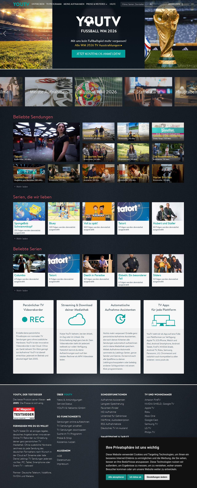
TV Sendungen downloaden (71, 429)
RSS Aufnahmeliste (111, 424)
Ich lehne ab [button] (135, 477)
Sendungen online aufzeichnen (73, 421)
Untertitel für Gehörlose (114, 416)
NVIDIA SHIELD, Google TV (159, 403)
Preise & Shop (64, 438)
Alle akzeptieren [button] (116, 477)
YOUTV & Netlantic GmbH (71, 408)
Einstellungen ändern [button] (157, 477)
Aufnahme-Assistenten (113, 399)
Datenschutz (63, 459)
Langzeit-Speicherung (112, 403)
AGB (59, 455)
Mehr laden (22, 186)
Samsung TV (151, 424)
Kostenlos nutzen (66, 442)
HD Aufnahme (108, 412)
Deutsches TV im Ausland (114, 428)
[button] (182, 4)
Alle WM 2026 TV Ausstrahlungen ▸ (98, 45)
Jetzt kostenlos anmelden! (98, 54)
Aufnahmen (74, 4)
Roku (147, 412)
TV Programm (54, 4)
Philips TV (150, 432)
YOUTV (21, 4)
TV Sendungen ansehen (69, 425)
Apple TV (149, 408)
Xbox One (150, 416)
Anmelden (174, 4)
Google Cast (151, 420)
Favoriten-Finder (110, 408)
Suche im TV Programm (69, 433)
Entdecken (38, 4)
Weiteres (95, 4)
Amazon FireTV (153, 399)
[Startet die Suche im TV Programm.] (137, 4)
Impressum (62, 463)
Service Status (64, 403)
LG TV (148, 428)
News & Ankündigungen (69, 399)
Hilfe (113, 4)
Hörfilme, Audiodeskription (115, 420)
